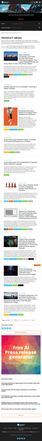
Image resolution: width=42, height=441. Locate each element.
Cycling (6, 74)
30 (27, 320)
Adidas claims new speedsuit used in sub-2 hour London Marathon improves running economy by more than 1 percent (20, 403)
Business (6, 129)
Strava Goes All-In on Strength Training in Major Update (20, 87)
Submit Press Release (21, 332)
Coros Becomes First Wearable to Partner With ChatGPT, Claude (20, 163)
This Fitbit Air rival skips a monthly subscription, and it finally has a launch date (20, 396)
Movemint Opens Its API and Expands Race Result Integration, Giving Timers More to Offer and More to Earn (28, 214)
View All (4, 47)
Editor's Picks (30, 47)
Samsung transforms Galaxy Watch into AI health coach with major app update (20, 383)
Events (10, 74)
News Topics (9, 32)
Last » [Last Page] (33, 320)
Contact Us (35, 428)
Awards (6, 201)
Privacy (10, 428)
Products (15, 32)
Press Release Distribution (24, 428)
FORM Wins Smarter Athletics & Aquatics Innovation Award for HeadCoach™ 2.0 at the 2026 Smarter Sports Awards (28, 243)
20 (24, 320)
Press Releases (17, 74)
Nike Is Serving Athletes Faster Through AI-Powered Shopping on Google (20, 140)
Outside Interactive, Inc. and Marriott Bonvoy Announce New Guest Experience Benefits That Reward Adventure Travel (21, 298)
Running (30, 74)
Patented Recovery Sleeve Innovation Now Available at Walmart (27, 112)
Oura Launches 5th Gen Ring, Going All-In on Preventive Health (18, 390)
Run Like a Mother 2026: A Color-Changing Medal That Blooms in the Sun (28, 187)
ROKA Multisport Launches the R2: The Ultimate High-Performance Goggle (27, 271)
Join (32, 2)
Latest (17, 47)
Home (3, 32)
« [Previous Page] (10, 320)
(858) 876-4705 (36, 431)
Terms (5, 428)
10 (22, 320)
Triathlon (6, 76)
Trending (22, 47)
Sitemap (21, 429)
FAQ (15, 428)
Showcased (11, 47)
